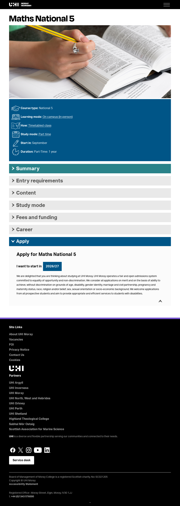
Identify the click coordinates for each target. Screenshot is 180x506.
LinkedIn (47, 450)
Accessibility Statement (23, 484)
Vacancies (16, 339)
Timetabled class (39, 125)
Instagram (28, 450)
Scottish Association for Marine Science (36, 429)
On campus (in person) (58, 116)
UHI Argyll (16, 382)
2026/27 (52, 266)
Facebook (12, 450)
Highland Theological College (29, 418)
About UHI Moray (21, 334)
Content (23, 192)
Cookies (14, 360)
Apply (20, 241)
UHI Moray (16, 393)
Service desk (21, 460)
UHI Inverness (18, 388)
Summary (25, 168)
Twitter (20, 450)
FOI (11, 344)
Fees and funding (34, 217)
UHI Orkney (17, 403)
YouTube (38, 450)
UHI (11, 436)
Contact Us (16, 355)
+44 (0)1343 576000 (22, 496)
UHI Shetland (18, 413)
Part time (45, 134)
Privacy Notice (19, 349)
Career (22, 229)
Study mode (28, 205)
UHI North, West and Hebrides (29, 398)
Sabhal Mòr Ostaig (21, 424)
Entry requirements (37, 180)
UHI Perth (15, 408)
